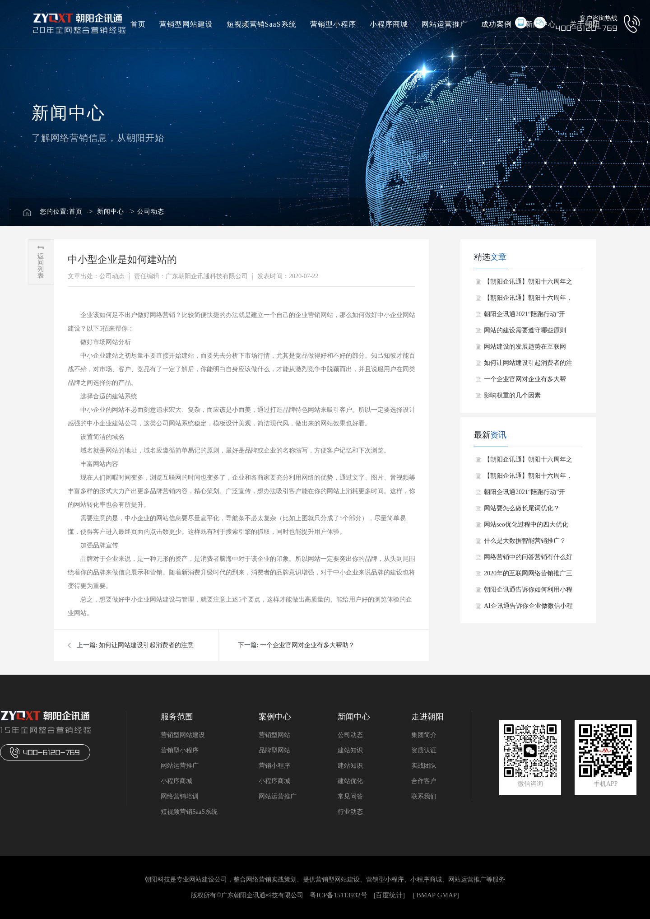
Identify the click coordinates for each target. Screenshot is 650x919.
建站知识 (350, 750)
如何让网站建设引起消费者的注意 (146, 645)
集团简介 (423, 735)
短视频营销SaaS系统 (262, 24)
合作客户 (423, 781)
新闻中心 (110, 211)
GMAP (447, 895)
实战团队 (423, 765)
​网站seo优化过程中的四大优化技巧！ (526, 527)
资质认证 (423, 750)
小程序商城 (389, 24)
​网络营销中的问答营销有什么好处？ (528, 559)
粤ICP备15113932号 (338, 895)
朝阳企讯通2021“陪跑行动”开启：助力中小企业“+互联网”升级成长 (526, 316)
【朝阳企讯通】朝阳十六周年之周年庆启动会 (528, 284)
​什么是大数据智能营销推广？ (525, 540)
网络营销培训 (180, 796)
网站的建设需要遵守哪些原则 (525, 330)
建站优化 (350, 781)
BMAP (426, 895)
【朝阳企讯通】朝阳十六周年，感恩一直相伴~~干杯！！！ (528, 300)
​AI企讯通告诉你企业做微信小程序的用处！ (528, 608)
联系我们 (423, 796)
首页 (138, 24)
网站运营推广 (445, 24)
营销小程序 (274, 765)
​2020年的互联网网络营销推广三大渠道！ (528, 576)
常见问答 (350, 796)
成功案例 (496, 24)
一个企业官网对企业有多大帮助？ (307, 645)
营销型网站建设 (186, 24)
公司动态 (150, 211)
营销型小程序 (333, 24)
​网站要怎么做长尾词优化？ (522, 508)
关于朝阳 (585, 24)
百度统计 (389, 895)
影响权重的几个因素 (512, 395)
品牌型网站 (274, 750)
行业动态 (350, 811)
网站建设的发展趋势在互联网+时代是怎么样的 (525, 349)
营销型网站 (274, 735)
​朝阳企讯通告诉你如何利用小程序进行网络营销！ (528, 592)
